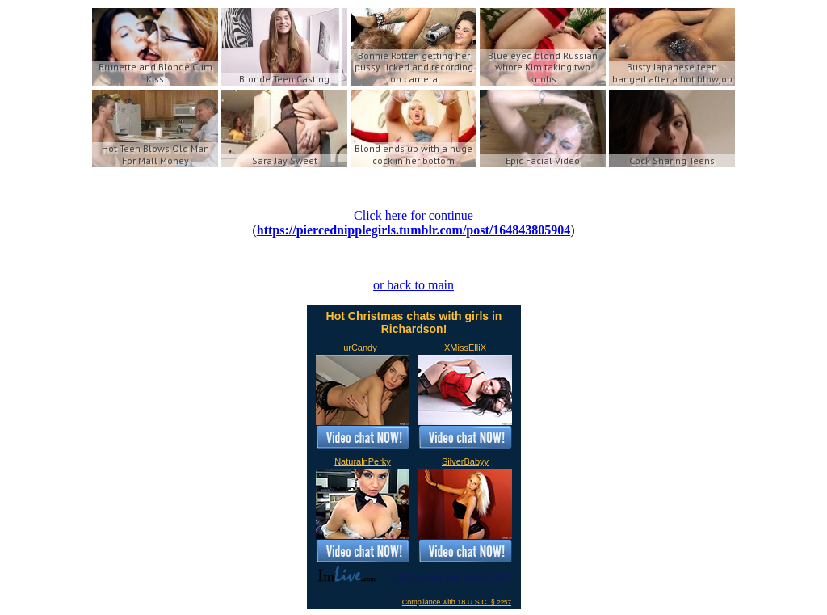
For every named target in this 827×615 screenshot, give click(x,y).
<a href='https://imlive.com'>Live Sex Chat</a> (414, 457)
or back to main (413, 285)
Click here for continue (413, 215)
